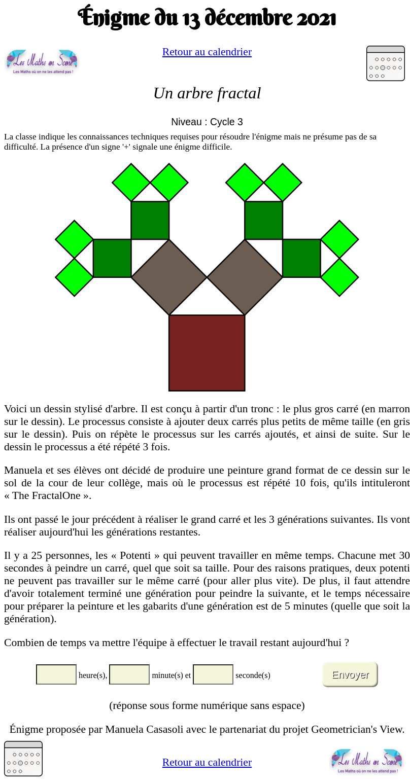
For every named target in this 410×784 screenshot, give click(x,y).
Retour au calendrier (207, 52)
